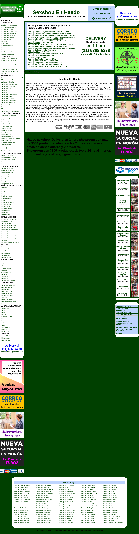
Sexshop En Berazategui (66, 516)
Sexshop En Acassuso (66, 522)
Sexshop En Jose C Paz (44, 499)
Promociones (5, 340)
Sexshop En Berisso (42, 516)
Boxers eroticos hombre (8, 157)
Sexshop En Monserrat (43, 491)
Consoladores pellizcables (9, 65)
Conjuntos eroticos (7, 126)
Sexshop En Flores (42, 504)
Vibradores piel (6, 92)
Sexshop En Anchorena (43, 520)
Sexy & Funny (5, 327)
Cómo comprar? (102, 9)
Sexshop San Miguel (87, 520)
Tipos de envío (101, 13)
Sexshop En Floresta (20, 504)
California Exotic (6, 317)
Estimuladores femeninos (9, 232)
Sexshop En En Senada (66, 506)
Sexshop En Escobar (20, 506)
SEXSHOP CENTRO (122, 321)
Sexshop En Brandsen (66, 514)
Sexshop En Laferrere (88, 495)
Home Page (28, 72)
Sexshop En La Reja (42, 497)
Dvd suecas (5, 212)
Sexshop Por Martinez (21, 514)
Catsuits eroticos (6, 124)
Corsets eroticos (6, 128)
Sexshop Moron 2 (122, 287)
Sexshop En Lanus (42, 495)
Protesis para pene (7, 299)
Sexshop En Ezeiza (109, 504)
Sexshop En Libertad (20, 495)
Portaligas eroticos (7, 136)
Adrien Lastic (5, 308)
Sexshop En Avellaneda (21, 520)
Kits (2, 304)
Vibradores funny (6, 88)
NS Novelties (5, 319)
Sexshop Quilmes (34, 50)
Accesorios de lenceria (8, 115)
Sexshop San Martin (35, 59)
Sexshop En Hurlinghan (88, 499)
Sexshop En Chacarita (110, 510)
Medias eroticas (6, 134)
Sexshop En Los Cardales (44, 493)
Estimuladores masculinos (9, 234)
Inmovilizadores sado (8, 175)
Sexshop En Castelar (20, 512)
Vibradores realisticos (8, 103)
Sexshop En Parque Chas (44, 489)
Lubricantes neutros (7, 37)
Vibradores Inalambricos (9, 94)
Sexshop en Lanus (64, 495)
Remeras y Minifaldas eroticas (10, 138)
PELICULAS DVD (121, 319)
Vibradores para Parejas (9, 80)
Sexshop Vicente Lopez (36, 64)
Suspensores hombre (8, 164)
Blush (3, 312)
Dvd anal (4, 187)
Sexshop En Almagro (65, 520)
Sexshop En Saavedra (43, 487)
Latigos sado (5, 177)
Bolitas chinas (5, 289)
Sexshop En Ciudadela (43, 510)
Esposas (4, 270)
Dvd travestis (5, 214)
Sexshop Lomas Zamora (21, 510)
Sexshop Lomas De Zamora (45, 506)
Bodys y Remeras (7, 155)
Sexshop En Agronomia (21, 522)
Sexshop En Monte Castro (22, 491)
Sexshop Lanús (33, 55)
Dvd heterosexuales (7, 202)
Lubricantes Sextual (7, 54)
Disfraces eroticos (7, 130)
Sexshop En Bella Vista (21, 518)
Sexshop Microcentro (36, 37)
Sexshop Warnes (34, 61)
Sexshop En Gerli (86, 502)
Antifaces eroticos (7, 264)
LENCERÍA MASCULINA (124, 314)
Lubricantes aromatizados (9, 31)
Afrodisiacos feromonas (8, 266)
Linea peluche (5, 181)
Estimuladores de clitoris (9, 225)
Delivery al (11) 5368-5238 (12, 347)
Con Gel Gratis (6, 336)
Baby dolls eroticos (7, 120)
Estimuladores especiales (9, 229)
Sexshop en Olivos (87, 489)
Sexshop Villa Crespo (36, 46)
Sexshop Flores (33, 44)
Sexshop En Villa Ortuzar (89, 493)
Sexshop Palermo (34, 34)
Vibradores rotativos (7, 107)
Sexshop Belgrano (34, 32)
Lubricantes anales (7, 29)
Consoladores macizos (8, 61)
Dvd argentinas (6, 190)
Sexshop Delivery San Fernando (113, 522)
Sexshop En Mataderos (88, 491)
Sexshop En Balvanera (88, 518)
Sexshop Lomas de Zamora (38, 48)
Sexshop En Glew (41, 502)
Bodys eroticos (6, 122)
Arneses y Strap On (7, 291)
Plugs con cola (6, 257)
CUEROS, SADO (121, 317)
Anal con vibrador (7, 249)
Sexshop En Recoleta (88, 487)
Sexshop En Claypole (110, 508)
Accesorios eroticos (7, 262)
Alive (3, 310)
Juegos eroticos (6, 272)
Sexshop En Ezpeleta (88, 504)
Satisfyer (4, 323)
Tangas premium (6, 147)
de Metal (4, 240)
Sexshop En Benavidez (88, 516)
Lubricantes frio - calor (8, 35)
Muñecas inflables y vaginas (10, 242)
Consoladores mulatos (8, 63)
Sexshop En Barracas (65, 518)
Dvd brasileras (6, 192)
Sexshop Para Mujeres (123, 274)
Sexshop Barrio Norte (36, 35)
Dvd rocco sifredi (6, 208)
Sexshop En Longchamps (67, 493)
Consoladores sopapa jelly (9, 69)
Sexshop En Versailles (88, 485)
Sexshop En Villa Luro (110, 485)
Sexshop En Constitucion (22, 508)
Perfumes (4, 50)
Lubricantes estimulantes (9, 33)
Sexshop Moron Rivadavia (37, 54)
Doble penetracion (7, 293)
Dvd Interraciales (6, 204)
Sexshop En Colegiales (43, 508)
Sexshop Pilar (33, 66)
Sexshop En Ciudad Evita (67, 510)
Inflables (4, 297)
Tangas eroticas (6, 144)
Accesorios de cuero (7, 168)
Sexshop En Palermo (65, 489)
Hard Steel (4, 329)
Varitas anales (5, 255)
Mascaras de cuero (7, 183)
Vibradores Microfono (8, 105)
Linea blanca (5, 179)
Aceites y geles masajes (9, 25)
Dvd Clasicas (5, 210)
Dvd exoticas (5, 194)
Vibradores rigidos (7, 96)
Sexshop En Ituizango (65, 499)
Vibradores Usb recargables (10, 111)
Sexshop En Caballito (110, 512)
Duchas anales (6, 247)
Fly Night (4, 41)
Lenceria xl (4, 132)
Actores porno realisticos (9, 58)
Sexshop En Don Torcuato (89, 506)
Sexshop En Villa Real (66, 497)
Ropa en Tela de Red (8, 142)
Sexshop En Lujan (109, 491)
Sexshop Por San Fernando (112, 516)
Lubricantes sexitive (7, 52)
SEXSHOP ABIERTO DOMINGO (126, 327)
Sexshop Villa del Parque (37, 39)
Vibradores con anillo (8, 285)
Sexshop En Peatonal (110, 487)
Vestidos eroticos (6, 151)
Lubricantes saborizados (9, 48)
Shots (3, 325)
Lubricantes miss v (7, 46)
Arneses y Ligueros (7, 118)
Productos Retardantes (8, 301)
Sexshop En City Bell (87, 510)
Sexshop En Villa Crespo (66, 485)
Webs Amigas (69, 483)
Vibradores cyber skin (8, 86)
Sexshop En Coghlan (65, 508)
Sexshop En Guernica (21, 502)
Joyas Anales (5, 253)
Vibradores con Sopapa (8, 109)
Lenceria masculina (7, 162)
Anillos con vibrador (7, 82)
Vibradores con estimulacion (10, 84)
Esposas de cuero (7, 172)
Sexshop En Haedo (56, 12)
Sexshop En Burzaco (43, 514)
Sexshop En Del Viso (110, 506)
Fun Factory (5, 331)
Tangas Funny (5, 149)
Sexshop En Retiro (65, 487)
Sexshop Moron (34, 52)
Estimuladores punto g (8, 238)
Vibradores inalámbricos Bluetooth (12, 78)
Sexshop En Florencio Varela (68, 504)
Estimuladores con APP (8, 219)
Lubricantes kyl (6, 39)
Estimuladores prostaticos (9, 236)
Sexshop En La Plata (87, 497)
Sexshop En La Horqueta (22, 499)
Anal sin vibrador (6, 251)
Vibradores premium (7, 98)
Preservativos (5, 274)
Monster (4, 73)
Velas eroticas (5, 276)
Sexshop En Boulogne (88, 514)
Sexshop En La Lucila (110, 497)
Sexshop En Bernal (20, 516)
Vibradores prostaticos (8, 100)
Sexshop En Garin (109, 502)
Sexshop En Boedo (109, 514)
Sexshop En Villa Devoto (44, 485)
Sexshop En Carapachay (66, 512)
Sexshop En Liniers (109, 493)
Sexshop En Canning (87, 512)
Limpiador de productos (8, 27)
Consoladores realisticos (9, 67)
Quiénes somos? (101, 18)
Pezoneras (4, 278)
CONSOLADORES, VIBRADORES (122, 309)
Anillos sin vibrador (7, 287)
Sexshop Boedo (34, 43)
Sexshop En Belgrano (43, 518)
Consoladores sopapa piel (9, 71)
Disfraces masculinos (8, 160)
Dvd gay (4, 200)
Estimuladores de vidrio (8, 227)
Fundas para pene (7, 295)
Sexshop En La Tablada (21, 497)
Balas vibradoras (6, 221)
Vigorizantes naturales (8, 280)
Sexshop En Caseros (43, 512)
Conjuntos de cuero (7, 170)
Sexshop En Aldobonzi (110, 520)
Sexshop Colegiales (35, 63)
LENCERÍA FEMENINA (123, 312)
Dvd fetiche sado (6, 196)
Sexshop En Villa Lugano (22, 485)
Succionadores (6, 223)
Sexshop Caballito (34, 41)
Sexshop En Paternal (20, 489)
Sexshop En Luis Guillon (21, 493)
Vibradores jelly (6, 90)
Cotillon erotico (6, 268)
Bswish (3, 314)
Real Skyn (4, 43)
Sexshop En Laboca (109, 495)
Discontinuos (5, 338)
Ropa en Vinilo (6, 140)
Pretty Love (5, 321)
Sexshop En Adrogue (43, 522)
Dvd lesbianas (5, 206)
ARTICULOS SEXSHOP (123, 306)
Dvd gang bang (6, 198)
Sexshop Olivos (34, 57)
